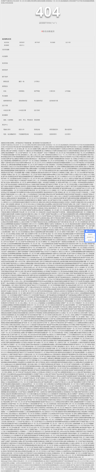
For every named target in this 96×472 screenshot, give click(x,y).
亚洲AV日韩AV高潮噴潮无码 (33, 465)
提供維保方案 (54, 100)
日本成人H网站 (12, 461)
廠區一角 (21, 81)
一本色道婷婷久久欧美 (10, 469)
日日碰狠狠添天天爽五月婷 (11, 471)
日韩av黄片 (20, 461)
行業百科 (52, 91)
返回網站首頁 (6, 39)
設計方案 (68, 42)
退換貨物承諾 (23, 100)
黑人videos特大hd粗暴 (63, 465)
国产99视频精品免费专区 (47, 459)
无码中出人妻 (59, 459)
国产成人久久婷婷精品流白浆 (39, 467)
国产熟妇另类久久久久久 (23, 467)
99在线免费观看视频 (33, 459)
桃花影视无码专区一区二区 (29, 463)
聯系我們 (22, 42)
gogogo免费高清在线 (75, 469)
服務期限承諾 (7, 100)
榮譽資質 (6, 81)
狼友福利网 (85, 467)
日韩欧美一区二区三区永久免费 (73, 459)
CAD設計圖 (22, 110)
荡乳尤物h (71, 467)
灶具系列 (67, 134)
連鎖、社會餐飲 (8, 120)
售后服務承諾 (38, 100)
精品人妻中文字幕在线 (52, 469)
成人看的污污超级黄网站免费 (52, 461)
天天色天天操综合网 (9, 467)
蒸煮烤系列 (53, 134)
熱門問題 (37, 91)
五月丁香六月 (64, 469)
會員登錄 (6, 42)
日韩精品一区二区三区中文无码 (74, 463)
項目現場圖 (5, 49)
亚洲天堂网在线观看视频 (49, 465)
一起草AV (18, 463)
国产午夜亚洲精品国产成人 (69, 461)
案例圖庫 (6, 45)
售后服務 (52, 42)
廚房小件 (21, 129)
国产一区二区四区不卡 (39, 469)
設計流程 (37, 110)
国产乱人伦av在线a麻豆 (25, 469)
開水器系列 (68, 129)
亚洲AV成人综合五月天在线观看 (58, 467)
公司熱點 (67, 91)
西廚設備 (37, 129)
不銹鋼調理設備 (24, 134)
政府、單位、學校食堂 (26, 120)
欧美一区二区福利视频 (44, 463)
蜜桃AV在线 (78, 467)
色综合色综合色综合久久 (17, 465)
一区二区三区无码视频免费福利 (33, 461)
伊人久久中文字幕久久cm (85, 461)
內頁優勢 (5, 56)
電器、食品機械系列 (9, 134)
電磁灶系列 (6, 129)
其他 (4, 91)
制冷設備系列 (38, 134)
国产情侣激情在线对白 (58, 463)
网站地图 (16, 147)
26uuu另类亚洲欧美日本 (19, 459)
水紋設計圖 (6, 110)
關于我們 (37, 42)
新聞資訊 (5, 86)
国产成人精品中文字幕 (77, 465)
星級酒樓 (37, 120)
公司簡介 (37, 81)
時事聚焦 (21, 91)
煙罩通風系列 (54, 129)
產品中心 (22, 45)
